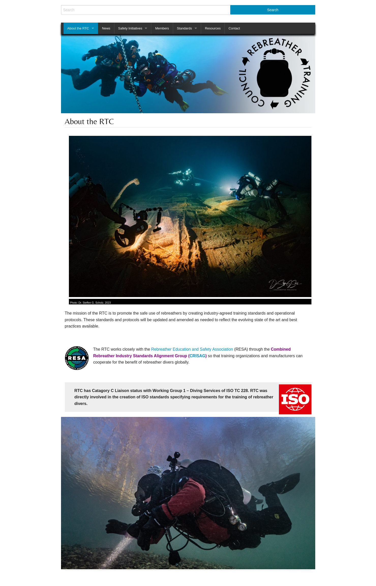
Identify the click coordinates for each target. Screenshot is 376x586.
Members (162, 28)
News (106, 28)
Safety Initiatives (130, 28)
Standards (184, 28)
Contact (234, 28)
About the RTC (78, 28)
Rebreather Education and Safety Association (192, 349)
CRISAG (197, 356)
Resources (213, 28)
